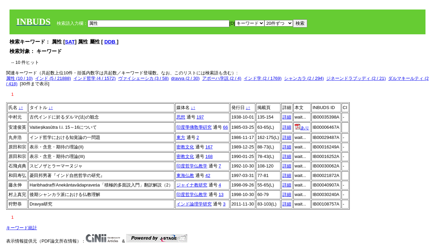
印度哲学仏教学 (191, 165)
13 (221, 194)
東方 (180, 137)
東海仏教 (185, 175)
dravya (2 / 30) (185, 78)
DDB (110, 41)
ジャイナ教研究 (191, 185)
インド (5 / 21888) (53, 78)
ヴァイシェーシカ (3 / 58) (143, 78)
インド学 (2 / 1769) (262, 78)
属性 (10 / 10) (19, 78)
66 (225, 127)
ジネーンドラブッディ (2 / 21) (356, 78)
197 (200, 117)
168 (209, 156)
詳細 (286, 117)
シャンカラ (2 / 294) (304, 78)
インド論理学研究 (194, 204)
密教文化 (185, 146)
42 (207, 175)
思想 (180, 117)
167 (209, 146)
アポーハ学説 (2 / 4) (222, 78)
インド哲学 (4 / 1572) (94, 78)
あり (302, 127)
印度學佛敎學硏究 (194, 127)
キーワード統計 (21, 227)
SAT (70, 41)
